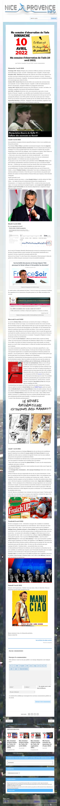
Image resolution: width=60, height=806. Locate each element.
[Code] (38, 665)
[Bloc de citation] (18, 665)
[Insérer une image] (28, 665)
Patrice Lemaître (21, 63)
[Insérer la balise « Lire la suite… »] (41, 665)
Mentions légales (52, 799)
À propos (6, 799)
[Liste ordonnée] (33, 665)
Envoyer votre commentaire (42, 699)
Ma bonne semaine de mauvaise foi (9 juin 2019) (47, 741)
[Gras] (10, 665)
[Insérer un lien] (14, 665)
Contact (19, 799)
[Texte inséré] (25, 665)
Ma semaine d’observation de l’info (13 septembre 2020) (12, 742)
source (39, 374)
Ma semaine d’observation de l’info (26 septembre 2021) (35, 742)
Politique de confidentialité (36, 799)
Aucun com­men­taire (39, 63)
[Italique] (12, 665)
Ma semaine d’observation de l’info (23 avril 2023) (24, 741)
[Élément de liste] (35, 665)
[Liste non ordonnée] (31, 665)
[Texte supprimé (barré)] (22, 665)
